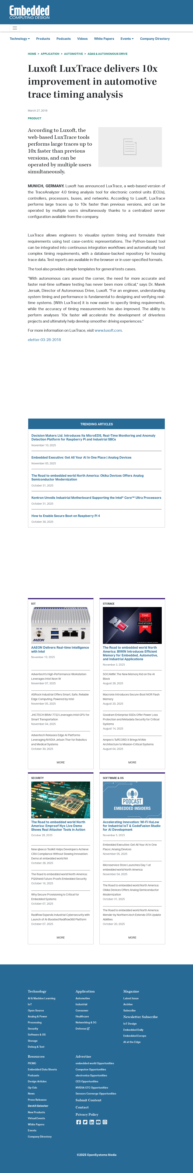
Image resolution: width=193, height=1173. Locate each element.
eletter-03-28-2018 (44, 340)
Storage (33, 1041)
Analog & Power (37, 1016)
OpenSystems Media (101, 1154)
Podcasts (64, 38)
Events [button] (127, 38)
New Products (36, 1112)
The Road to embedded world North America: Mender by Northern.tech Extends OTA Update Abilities (132, 915)
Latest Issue (131, 998)
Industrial (81, 1004)
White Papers (104, 38)
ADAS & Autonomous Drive (107, 53)
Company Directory (155, 38)
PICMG (32, 1063)
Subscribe (129, 1010)
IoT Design (130, 1024)
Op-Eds (32, 1088)
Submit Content (88, 1100)
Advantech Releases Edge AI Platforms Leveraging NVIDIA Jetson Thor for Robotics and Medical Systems (59, 740)
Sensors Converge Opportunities (96, 1094)
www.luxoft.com (108, 330)
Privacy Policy (87, 1114)
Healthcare (82, 1016)
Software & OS (37, 1035)
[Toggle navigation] (15, 28)
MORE (61, 762)
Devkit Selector (38, 1106)
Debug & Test (36, 1047)
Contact (82, 1107)
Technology (37, 991)
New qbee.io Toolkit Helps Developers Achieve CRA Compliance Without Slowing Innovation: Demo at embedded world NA (60, 854)
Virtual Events (36, 1118)
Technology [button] (20, 38)
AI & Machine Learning (41, 998)
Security (33, 1029)
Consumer (82, 1010)
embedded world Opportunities (95, 1063)
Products (43, 38)
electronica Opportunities (91, 1075)
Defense (83, 1029)
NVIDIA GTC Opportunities (92, 1088)
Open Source (36, 1010)
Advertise (83, 1056)
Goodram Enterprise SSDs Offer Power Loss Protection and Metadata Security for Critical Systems (131, 719)
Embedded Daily (133, 1030)
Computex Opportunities (91, 1069)
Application (50, 53)
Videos (82, 38)
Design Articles (37, 1081)
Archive (128, 1004)
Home (32, 53)
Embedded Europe (134, 1036)
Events (32, 1130)
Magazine (131, 991)
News (31, 1094)
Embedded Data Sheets (42, 1069)
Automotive (73, 53)
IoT (30, 1004)
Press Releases (37, 1100)
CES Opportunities (87, 1081)
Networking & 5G (86, 1022)
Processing (35, 1022)
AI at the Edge (132, 1042)
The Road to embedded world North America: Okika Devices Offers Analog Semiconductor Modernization (131, 890)
